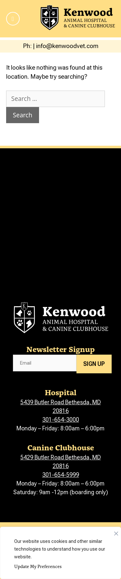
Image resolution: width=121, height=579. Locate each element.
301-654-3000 (60, 419)
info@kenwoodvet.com (67, 46)
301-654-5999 (60, 474)
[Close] (116, 531)
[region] (60, 553)
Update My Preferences (38, 566)
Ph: (28, 46)
